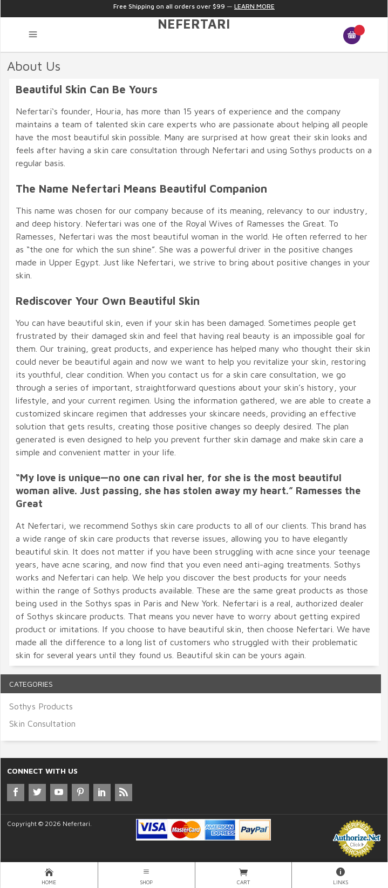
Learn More (254, 6)
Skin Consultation (42, 723)
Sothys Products (41, 706)
